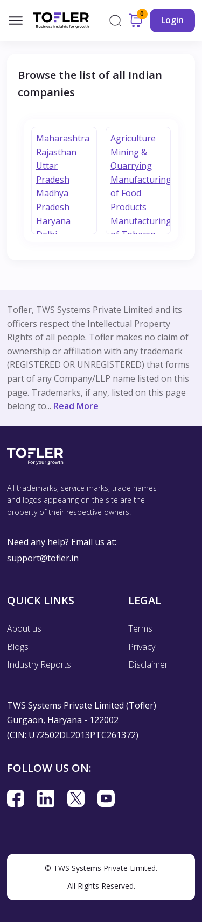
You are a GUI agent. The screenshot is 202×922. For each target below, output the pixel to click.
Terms (140, 628)
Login (172, 20)
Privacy (141, 647)
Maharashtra (62, 138)
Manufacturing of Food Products (140, 193)
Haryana (53, 221)
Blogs (18, 647)
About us (24, 628)
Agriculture (133, 138)
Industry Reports (39, 664)
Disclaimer (148, 664)
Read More (76, 406)
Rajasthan (56, 152)
